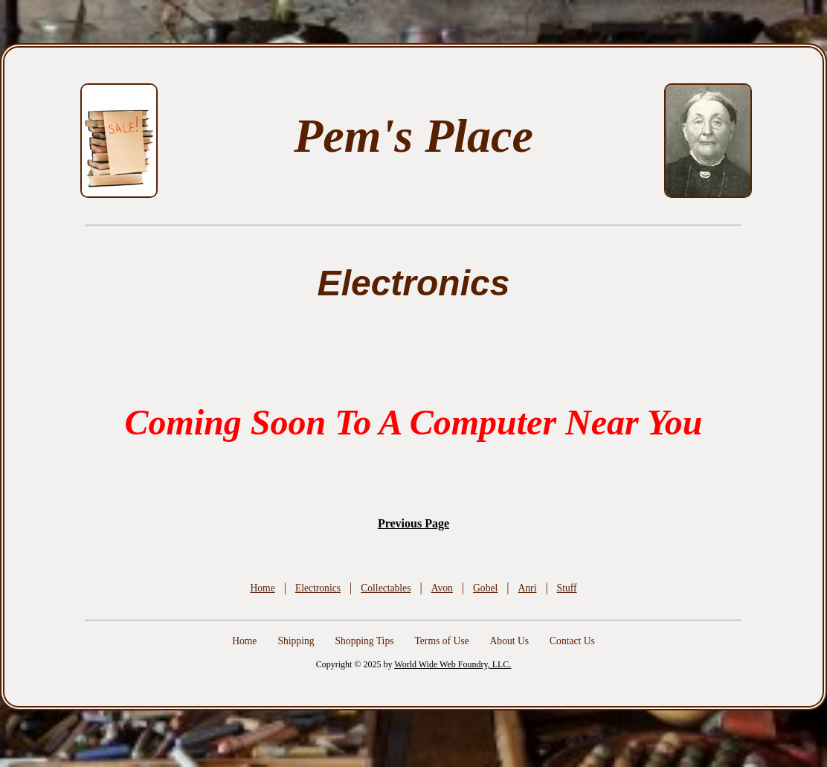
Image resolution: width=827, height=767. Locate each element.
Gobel (485, 588)
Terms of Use (441, 640)
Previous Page (413, 523)
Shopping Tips (364, 640)
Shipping (295, 640)
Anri (527, 588)
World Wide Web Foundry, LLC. (452, 664)
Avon (442, 588)
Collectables (386, 588)
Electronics (318, 588)
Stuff (567, 588)
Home (262, 588)
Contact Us (572, 640)
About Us (510, 640)
